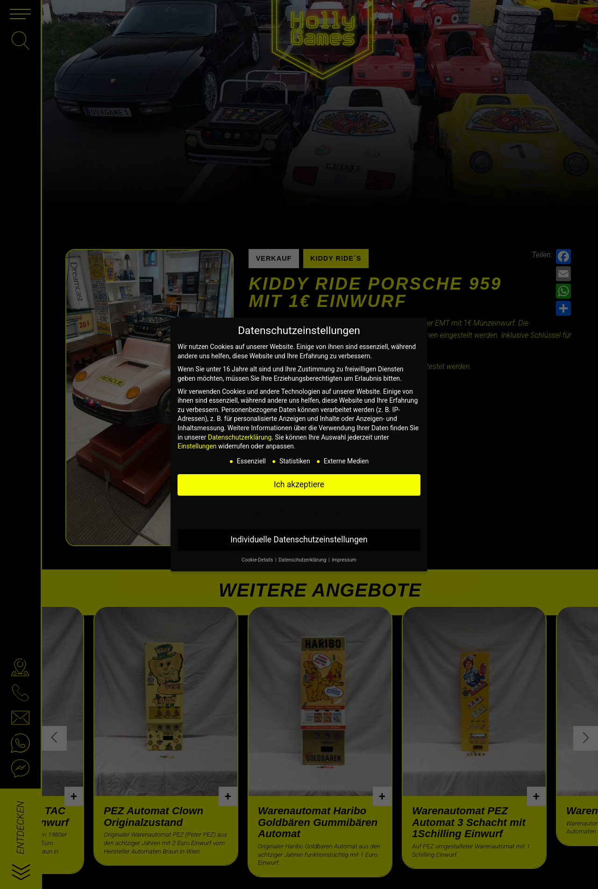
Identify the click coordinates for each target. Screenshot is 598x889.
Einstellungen (197, 446)
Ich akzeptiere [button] (299, 484)
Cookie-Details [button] (258, 560)
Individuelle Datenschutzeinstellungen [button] (298, 539)
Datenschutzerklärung (239, 437)
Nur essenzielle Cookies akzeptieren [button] (299, 512)
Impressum (344, 560)
